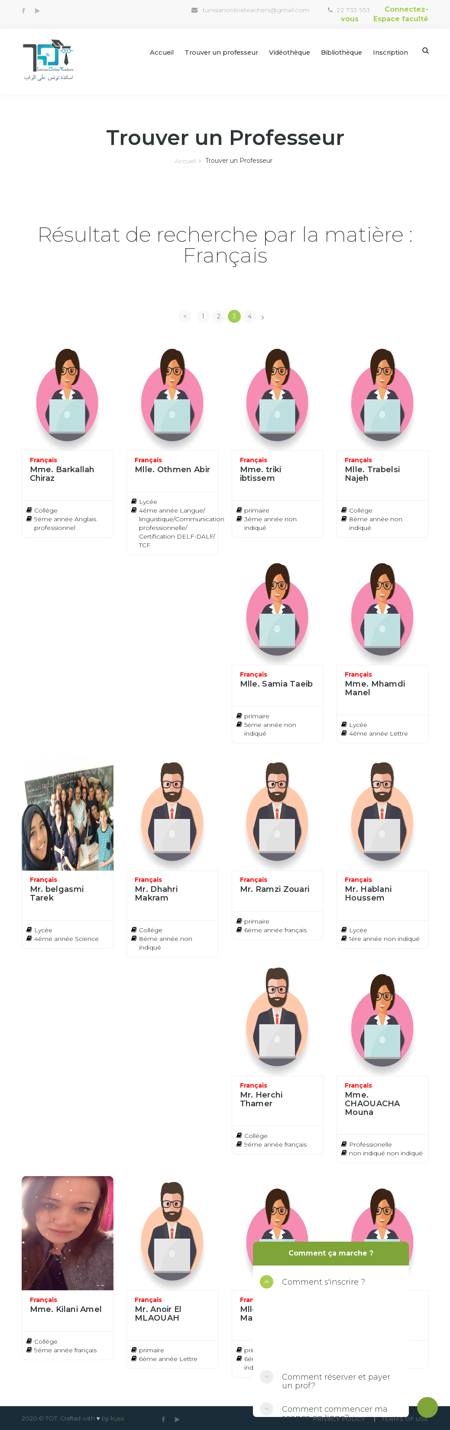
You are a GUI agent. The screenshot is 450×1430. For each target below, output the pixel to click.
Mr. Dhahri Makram (156, 893)
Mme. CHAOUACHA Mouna (372, 1103)
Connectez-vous (384, 9)
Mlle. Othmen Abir (172, 468)
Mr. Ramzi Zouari (275, 889)
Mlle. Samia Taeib (276, 683)
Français (43, 459)
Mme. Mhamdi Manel (375, 687)
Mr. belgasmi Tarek (57, 893)
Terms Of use (404, 1418)
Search (425, 50)
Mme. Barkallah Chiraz (62, 473)
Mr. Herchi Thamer (261, 1099)
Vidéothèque (284, 51)
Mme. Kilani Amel (66, 1308)
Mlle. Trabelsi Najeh (372, 473)
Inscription (390, 51)
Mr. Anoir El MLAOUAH (158, 1313)
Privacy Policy (335, 1418)
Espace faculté (400, 18)
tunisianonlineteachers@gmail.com (226, 10)
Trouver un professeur (212, 51)
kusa (117, 1418)
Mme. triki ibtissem (261, 473)
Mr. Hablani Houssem (368, 893)
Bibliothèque (339, 51)
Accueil (149, 51)
